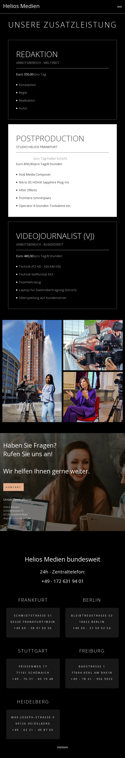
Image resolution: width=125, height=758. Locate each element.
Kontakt (13, 487)
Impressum (62, 747)
